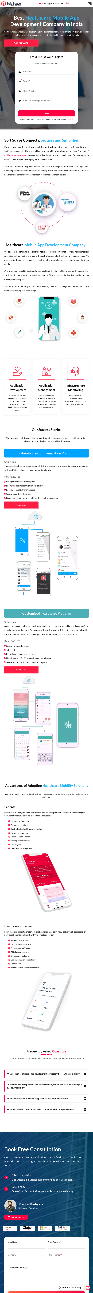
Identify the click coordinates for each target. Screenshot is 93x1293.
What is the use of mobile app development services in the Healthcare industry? (46, 1074)
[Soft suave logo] (11, 3)
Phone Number (55, 1255)
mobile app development (15, 155)
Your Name (13, 1242)
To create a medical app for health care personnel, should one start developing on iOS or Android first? (46, 1086)
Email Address (54, 1242)
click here (70, 119)
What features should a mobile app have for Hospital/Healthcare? (46, 1098)
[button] (70, 1287)
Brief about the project (20, 1267)
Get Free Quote (21, 43)
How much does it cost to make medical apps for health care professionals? (46, 1109)
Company (12, 1255)
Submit (46, 113)
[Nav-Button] (90, 3)
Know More (21, 505)
